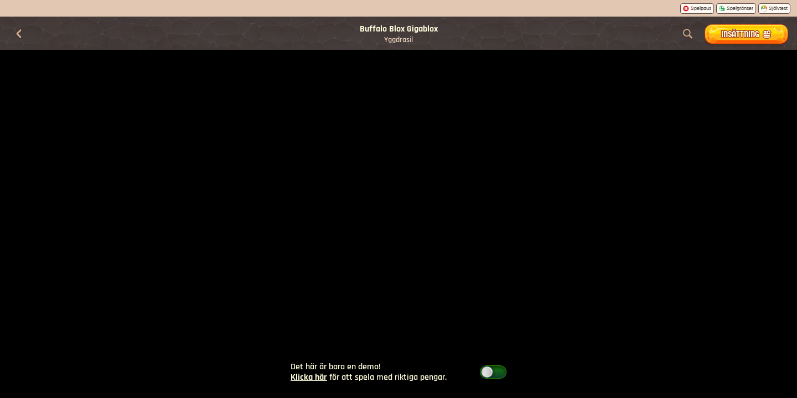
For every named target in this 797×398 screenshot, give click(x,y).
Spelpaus (697, 8)
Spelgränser (736, 8)
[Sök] (688, 34)
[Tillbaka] (19, 34)
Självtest (774, 8)
